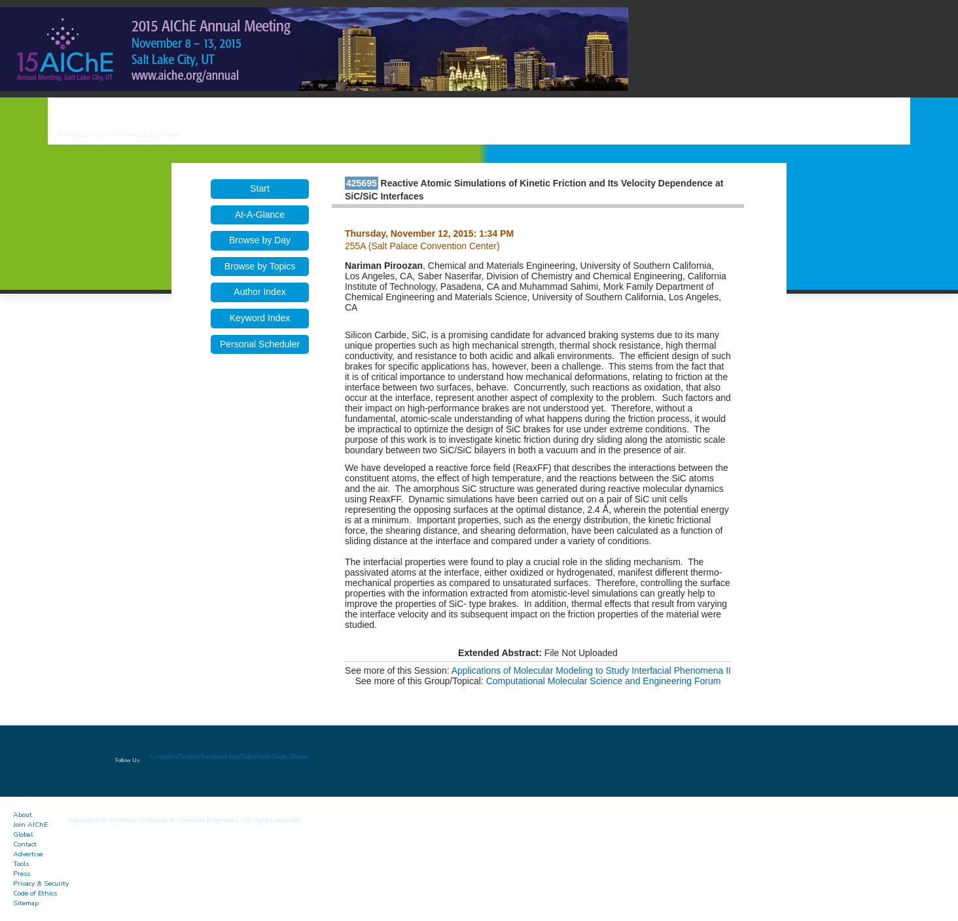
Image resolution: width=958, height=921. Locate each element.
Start (260, 188)
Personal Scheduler (260, 344)
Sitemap (26, 903)
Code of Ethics (35, 893)
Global (23, 834)
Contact (25, 844)
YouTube (241, 756)
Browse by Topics (260, 266)
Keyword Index (260, 318)
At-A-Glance (260, 214)
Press (21, 873)
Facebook (214, 756)
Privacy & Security (41, 883)
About (22, 815)
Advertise (28, 854)
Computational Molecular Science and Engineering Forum (603, 681)
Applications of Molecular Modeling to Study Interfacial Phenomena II (591, 670)
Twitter (189, 756)
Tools (21, 864)
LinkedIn (164, 756)
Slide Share (290, 756)
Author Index (259, 292)
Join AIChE (30, 824)
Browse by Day (260, 240)
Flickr (263, 756)
